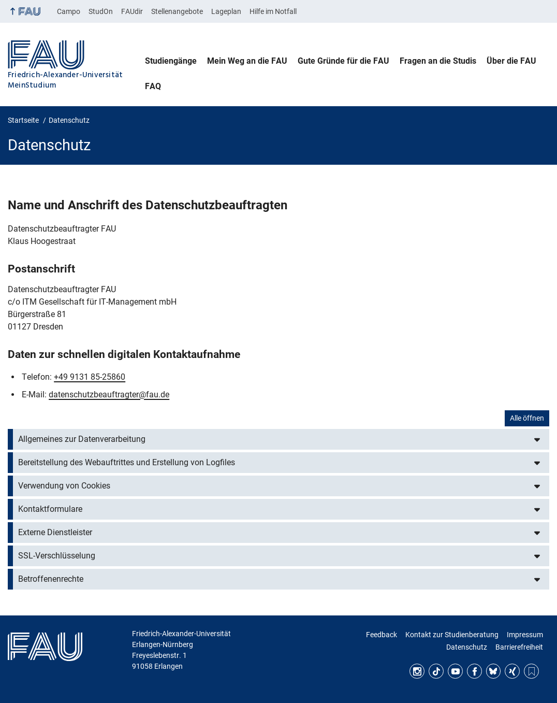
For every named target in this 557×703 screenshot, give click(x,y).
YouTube (455, 671)
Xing (512, 671)
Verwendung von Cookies (64, 486)
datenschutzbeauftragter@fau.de (109, 394)
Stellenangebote (177, 11)
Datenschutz (466, 647)
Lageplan (226, 11)
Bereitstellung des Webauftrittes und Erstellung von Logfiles (126, 462)
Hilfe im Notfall (273, 11)
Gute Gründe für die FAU (343, 61)
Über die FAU (511, 61)
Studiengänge (171, 61)
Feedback (381, 634)
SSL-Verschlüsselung (56, 556)
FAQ (153, 86)
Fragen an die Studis (438, 61)
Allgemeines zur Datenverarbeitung (81, 439)
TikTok (436, 671)
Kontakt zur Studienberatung (452, 634)
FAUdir (132, 11)
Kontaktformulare (50, 509)
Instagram (416, 671)
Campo (68, 11)
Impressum (525, 634)
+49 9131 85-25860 (89, 377)
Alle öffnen (527, 418)
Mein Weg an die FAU (247, 61)
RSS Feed (531, 671)
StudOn (101, 11)
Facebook (474, 671)
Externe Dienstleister (55, 532)
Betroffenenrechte (50, 579)
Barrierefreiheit (519, 647)
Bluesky (493, 671)
